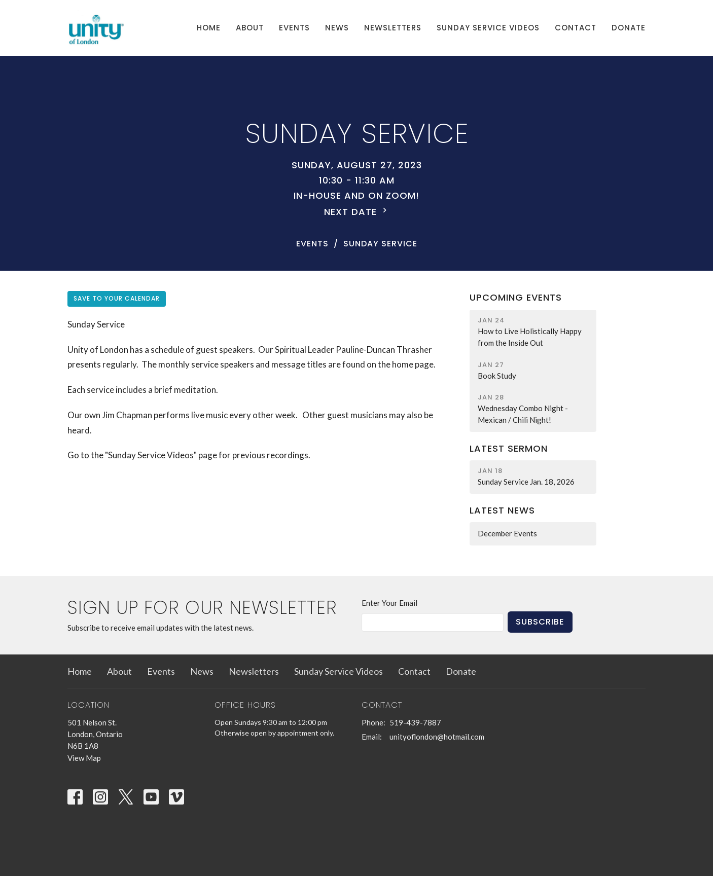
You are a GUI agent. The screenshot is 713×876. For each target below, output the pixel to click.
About (250, 27)
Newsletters (392, 27)
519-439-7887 (415, 722)
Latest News (502, 510)
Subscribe (540, 622)
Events (294, 27)
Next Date (356, 211)
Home (209, 27)
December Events (507, 533)
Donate (629, 27)
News (337, 27)
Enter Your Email (389, 602)
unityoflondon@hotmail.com (436, 736)
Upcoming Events (516, 297)
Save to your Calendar (117, 298)
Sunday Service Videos (488, 27)
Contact (575, 27)
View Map (84, 757)
